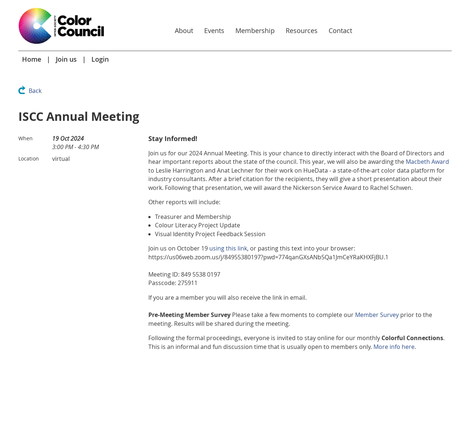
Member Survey (377, 315)
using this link (228, 248)
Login (100, 59)
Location (28, 158)
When (25, 138)
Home (31, 59)
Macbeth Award (427, 162)
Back (35, 91)
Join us (66, 59)
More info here (394, 347)
